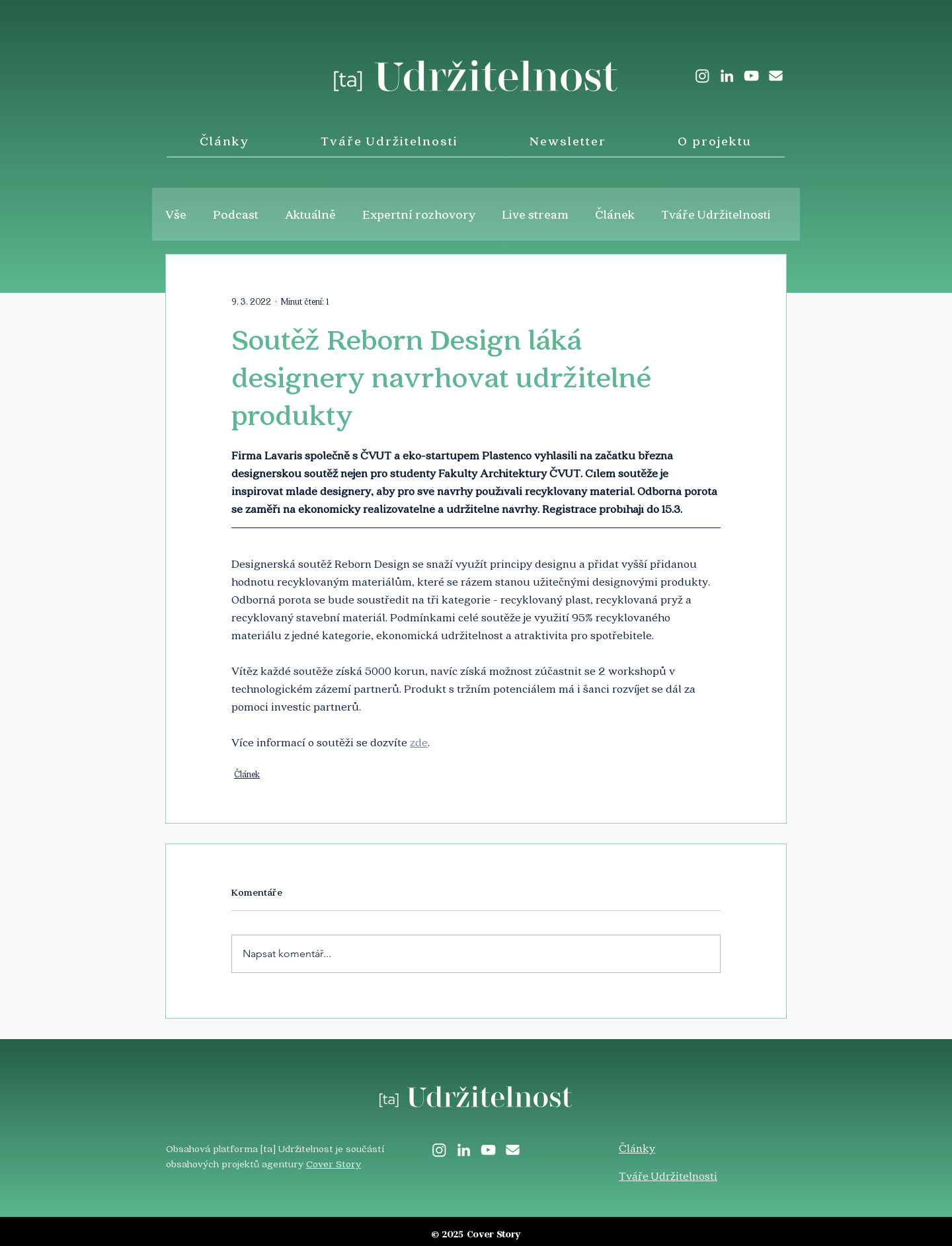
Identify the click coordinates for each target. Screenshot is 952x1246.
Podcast (235, 214)
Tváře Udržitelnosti (716, 214)
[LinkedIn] (727, 76)
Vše (175, 214)
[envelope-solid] (776, 76)
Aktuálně (310, 214)
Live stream (535, 214)
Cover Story (333, 1163)
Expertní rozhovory (419, 214)
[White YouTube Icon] (751, 76)
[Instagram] (702, 76)
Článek (615, 214)
